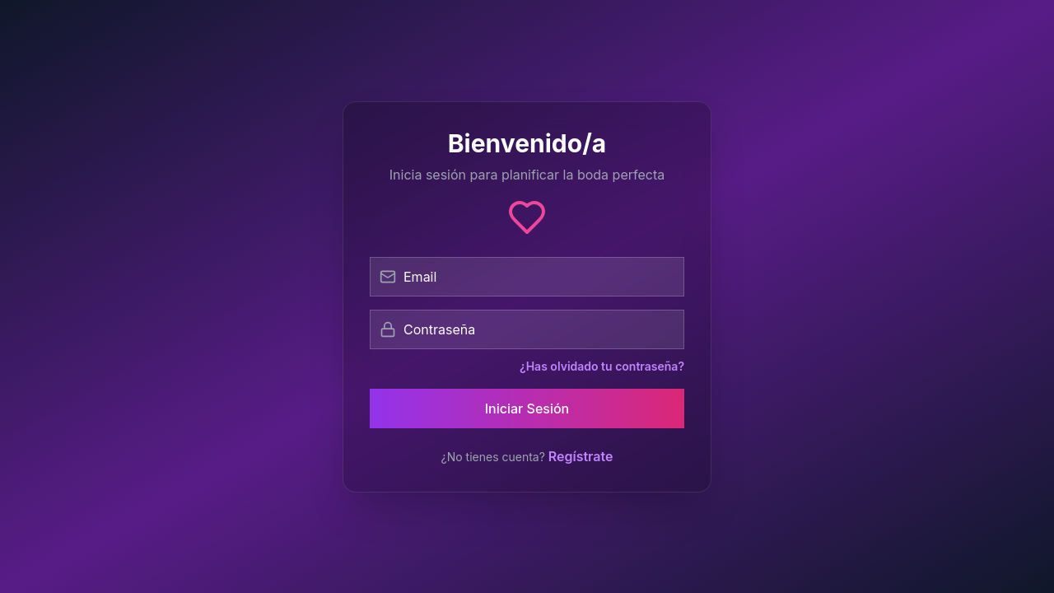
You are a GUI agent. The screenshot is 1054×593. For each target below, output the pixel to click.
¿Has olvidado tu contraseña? (602, 366)
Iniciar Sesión (527, 408)
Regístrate (580, 456)
